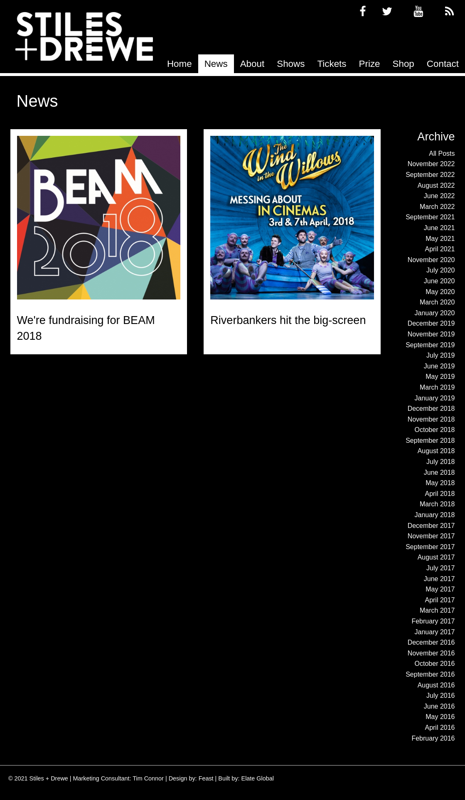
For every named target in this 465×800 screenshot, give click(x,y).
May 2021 (440, 238)
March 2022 (437, 206)
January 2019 (435, 398)
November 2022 (431, 163)
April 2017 (440, 600)
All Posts (442, 153)
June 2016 (439, 706)
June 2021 (439, 227)
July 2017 (440, 568)
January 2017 (435, 632)
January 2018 (435, 514)
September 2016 (430, 674)
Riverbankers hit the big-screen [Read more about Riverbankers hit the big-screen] (288, 320)
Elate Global (257, 778)
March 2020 (437, 302)
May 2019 (440, 376)
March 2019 (437, 387)
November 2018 (431, 419)
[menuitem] (179, 63)
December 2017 (431, 525)
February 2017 (433, 621)
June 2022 (439, 195)
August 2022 (436, 185)
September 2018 (430, 440)
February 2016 (433, 738)
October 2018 (435, 429)
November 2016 (431, 653)
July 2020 (440, 270)
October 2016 (435, 663)
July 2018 (440, 461)
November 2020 (431, 259)
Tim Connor (148, 778)
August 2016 (436, 685)
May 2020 (440, 291)
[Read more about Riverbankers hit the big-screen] (292, 217)
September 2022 (430, 174)
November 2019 (431, 334)
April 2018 (440, 493)
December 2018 (431, 408)
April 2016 (440, 727)
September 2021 (430, 217)
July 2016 (440, 695)
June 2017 (439, 578)
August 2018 (436, 450)
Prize (369, 64)
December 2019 (431, 323)
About (252, 64)
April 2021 (440, 249)
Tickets (331, 64)
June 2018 (439, 472)
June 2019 (439, 366)
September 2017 (430, 546)
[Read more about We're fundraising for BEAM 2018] (99, 217)
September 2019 (430, 344)
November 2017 (431, 536)
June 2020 (439, 281)
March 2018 (437, 504)
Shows (291, 64)
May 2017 (440, 589)
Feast (206, 778)
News (216, 64)
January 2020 (435, 313)
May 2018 (440, 482)
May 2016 (440, 716)
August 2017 (436, 557)
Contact (443, 64)
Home (179, 64)
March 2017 (437, 610)
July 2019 (440, 355)
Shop (403, 64)
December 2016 (431, 642)
